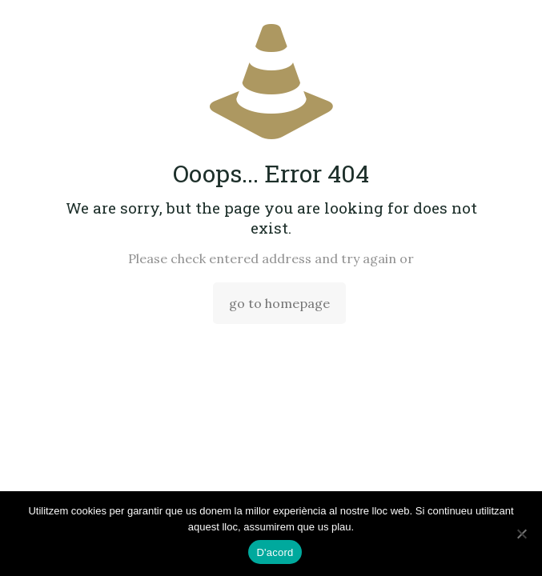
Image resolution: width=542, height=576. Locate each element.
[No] (522, 534)
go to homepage (279, 303)
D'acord (274, 552)
